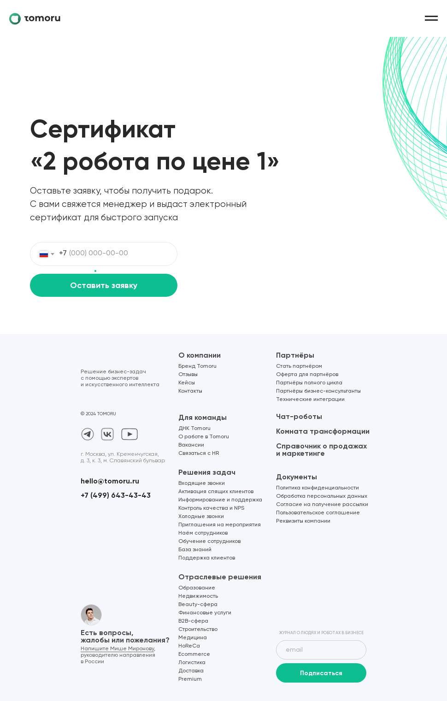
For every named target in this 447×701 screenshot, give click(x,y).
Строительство (198, 629)
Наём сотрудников (203, 533)
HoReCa (189, 646)
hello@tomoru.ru (110, 481)
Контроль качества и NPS (211, 508)
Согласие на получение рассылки (322, 504)
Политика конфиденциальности (317, 488)
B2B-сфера (193, 621)
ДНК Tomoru (194, 428)
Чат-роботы (299, 416)
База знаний (195, 550)
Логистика (192, 663)
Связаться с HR (198, 453)
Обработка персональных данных (321, 496)
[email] (321, 650)
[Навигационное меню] (431, 18)
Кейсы (186, 383)
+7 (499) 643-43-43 (116, 495)
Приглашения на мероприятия (219, 525)
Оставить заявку (103, 285)
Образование (196, 588)
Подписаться (321, 673)
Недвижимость (198, 596)
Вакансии (191, 445)
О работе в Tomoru (203, 437)
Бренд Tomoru (197, 366)
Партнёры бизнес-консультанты (318, 391)
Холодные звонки (201, 516)
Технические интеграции (310, 399)
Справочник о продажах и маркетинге (321, 450)
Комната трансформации (323, 431)
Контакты (190, 391)
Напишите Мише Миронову (117, 649)
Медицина (192, 638)
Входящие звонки (201, 483)
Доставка (191, 671)
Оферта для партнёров (307, 374)
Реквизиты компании (303, 521)
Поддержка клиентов (206, 558)
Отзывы (188, 374)
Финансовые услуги (204, 613)
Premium (190, 679)
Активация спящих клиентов (215, 492)
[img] (321, 604)
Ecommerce (194, 654)
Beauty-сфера (198, 604)
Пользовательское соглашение (318, 513)
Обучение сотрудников (209, 541)
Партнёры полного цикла (309, 383)
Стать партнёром (299, 366)
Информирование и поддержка (220, 500)
